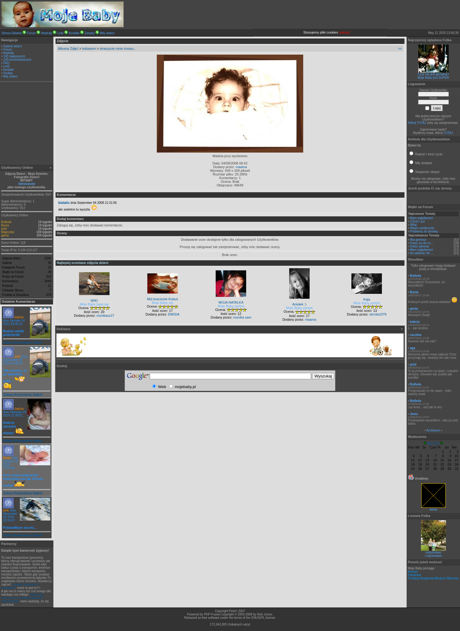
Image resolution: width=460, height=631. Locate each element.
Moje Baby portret (231, 306)
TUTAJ (448, 133)
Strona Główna (12, 33)
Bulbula (6, 222)
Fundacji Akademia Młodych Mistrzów (433, 578)
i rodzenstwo (433, 555)
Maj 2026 (433, 443)
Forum (31, 33)
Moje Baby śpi (162, 303)
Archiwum (433, 430)
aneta (433, 508)
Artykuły (46, 33)
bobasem (89, 48)
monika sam (242, 317)
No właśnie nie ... (421, 253)
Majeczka (7, 232)
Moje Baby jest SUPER (433, 77)
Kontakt (74, 33)
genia (5, 235)
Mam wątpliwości (421, 218)
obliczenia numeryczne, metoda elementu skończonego (22, 598)
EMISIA (173, 314)
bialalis (64, 202)
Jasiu (414, 414)
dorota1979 (377, 314)
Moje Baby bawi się (94, 304)
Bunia (5, 225)
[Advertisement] (27, 123)
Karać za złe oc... (421, 243)
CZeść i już (417, 221)
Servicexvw (26, 184)
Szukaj (8, 73)
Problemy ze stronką (424, 231)
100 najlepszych (14, 56)
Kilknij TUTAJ (417, 122)
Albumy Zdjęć (68, 48)
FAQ (6, 63)
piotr (4, 228)
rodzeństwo (433, 552)
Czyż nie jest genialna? (433, 74)
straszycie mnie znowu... (118, 48)
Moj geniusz (418, 239)
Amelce (413, 571)
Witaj (413, 224)
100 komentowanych (17, 59)
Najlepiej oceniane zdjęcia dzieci (82, 263)
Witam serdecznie (422, 228)
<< (400, 48)
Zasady (89, 33)
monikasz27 (105, 315)
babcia (19, 317)
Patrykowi (414, 575)
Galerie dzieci (12, 46)
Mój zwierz (107, 33)
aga (412, 348)
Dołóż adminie (419, 246)
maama (241, 167)
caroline (416, 335)
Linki (60, 33)
